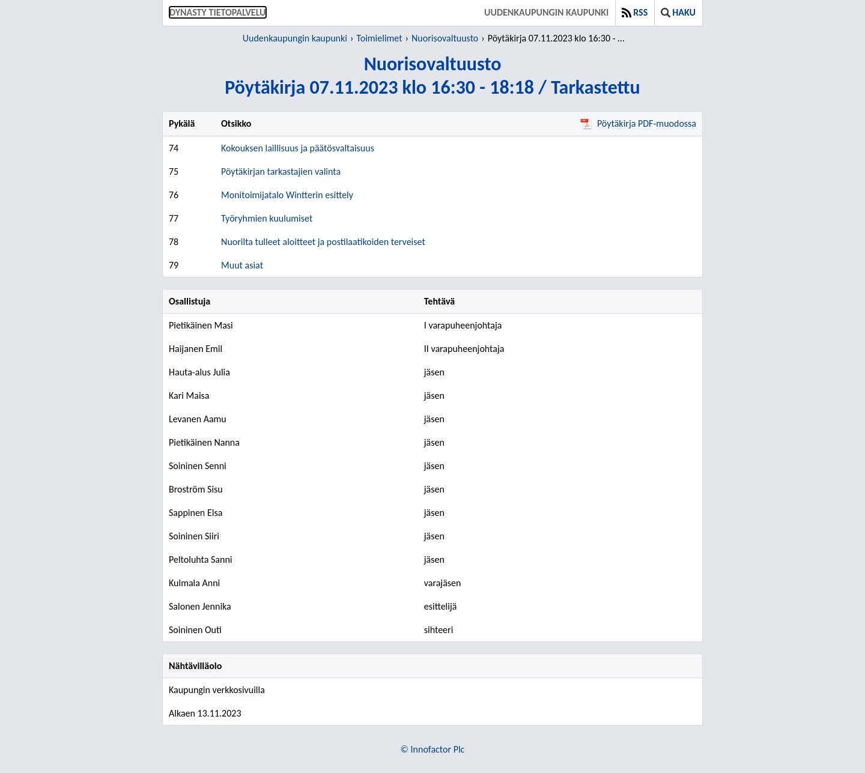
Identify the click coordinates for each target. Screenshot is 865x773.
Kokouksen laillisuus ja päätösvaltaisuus (297, 148)
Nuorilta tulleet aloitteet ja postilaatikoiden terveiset (323, 241)
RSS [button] (635, 12)
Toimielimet (379, 38)
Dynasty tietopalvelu (217, 12)
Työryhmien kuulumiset (266, 218)
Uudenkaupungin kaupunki (546, 12)
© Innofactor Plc (433, 749)
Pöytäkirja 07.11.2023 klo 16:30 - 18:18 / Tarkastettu (558, 38)
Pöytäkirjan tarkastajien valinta (281, 171)
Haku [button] (678, 12)
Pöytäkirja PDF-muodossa (638, 123)
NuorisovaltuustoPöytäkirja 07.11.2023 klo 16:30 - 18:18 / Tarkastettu (432, 75)
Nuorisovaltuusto (444, 38)
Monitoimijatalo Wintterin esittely (287, 195)
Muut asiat (242, 265)
